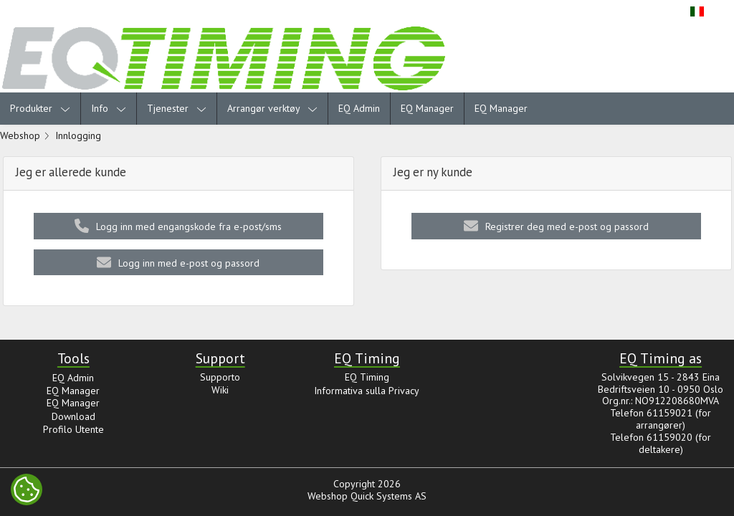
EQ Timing (367, 377)
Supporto (220, 377)
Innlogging (78, 135)
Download (73, 416)
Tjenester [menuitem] (176, 108)
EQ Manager (427, 108)
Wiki (220, 389)
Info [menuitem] (108, 108)
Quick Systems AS (388, 495)
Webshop (20, 135)
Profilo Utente (73, 429)
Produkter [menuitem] (40, 108)
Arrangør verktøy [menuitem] (272, 108)
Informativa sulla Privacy (366, 390)
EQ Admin (359, 108)
